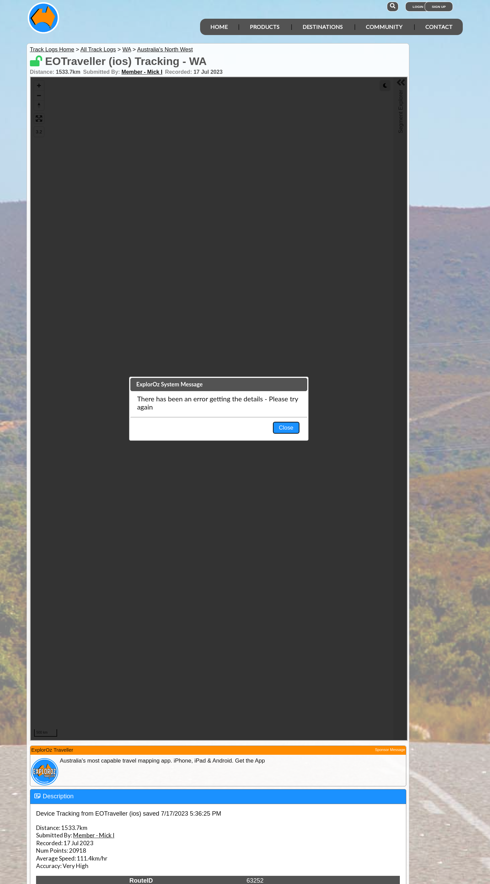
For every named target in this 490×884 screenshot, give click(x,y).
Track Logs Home (52, 49)
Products (264, 26)
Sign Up (439, 7)
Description (58, 796)
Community (384, 26)
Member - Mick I (141, 72)
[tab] (218, 796)
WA (126, 49)
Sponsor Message (390, 750)
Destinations (323, 26)
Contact (439, 26)
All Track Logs (98, 49)
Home (219, 26)
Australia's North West (165, 49)
